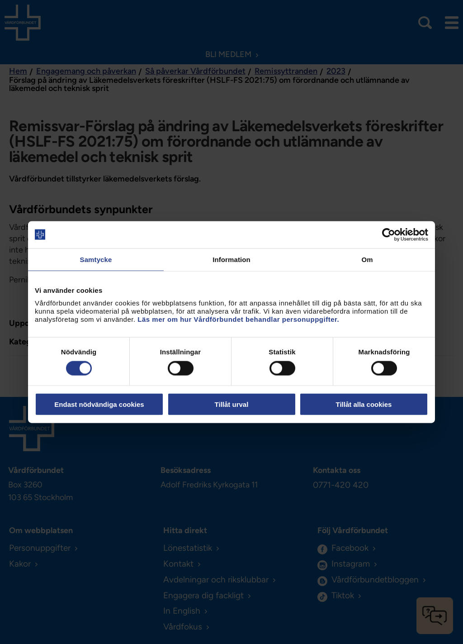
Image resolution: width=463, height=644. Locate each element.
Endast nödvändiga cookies (99, 404)
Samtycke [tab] (96, 259)
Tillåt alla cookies (364, 404)
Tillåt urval (232, 404)
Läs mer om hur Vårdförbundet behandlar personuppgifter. (238, 319)
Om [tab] (367, 259)
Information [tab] (231, 259)
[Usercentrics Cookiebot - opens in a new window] (388, 234)
